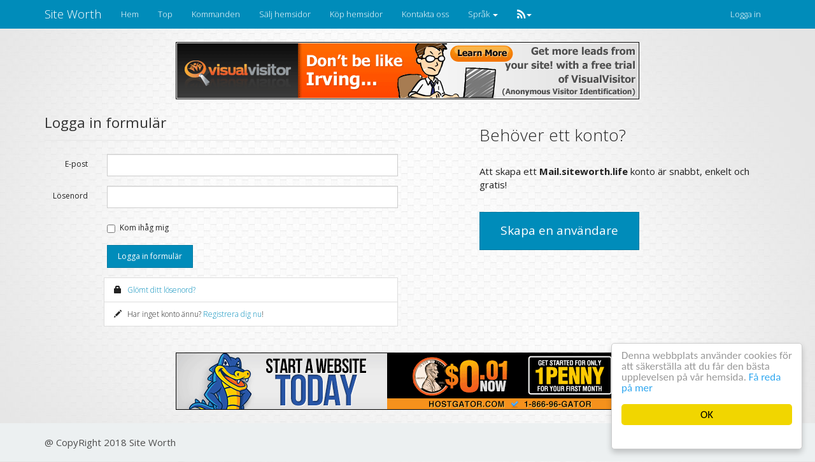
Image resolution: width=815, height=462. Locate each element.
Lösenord (70, 195)
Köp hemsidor (356, 14)
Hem (130, 14)
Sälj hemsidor (285, 14)
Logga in (745, 14)
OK (706, 414)
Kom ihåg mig (144, 227)
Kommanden (216, 14)
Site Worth (73, 14)
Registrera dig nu (232, 314)
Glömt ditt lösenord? (161, 289)
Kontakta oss (425, 14)
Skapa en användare (559, 230)
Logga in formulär (150, 256)
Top (165, 14)
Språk (483, 14)
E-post (76, 163)
